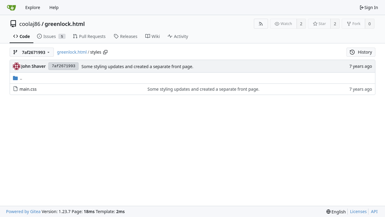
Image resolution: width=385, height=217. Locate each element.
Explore (32, 7)
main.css (28, 89)
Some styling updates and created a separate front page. (137, 66)
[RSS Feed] (261, 24)
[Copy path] (105, 52)
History (361, 52)
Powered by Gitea (23, 211)
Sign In (368, 7)
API (374, 211)
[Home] (11, 7)
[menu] (336, 212)
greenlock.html (65, 24)
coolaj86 (29, 24)
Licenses (358, 211)
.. (17, 78)
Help (54, 7)
